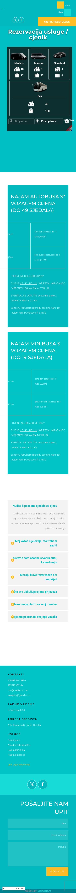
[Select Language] (13, 888)
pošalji (57, 871)
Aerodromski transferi (18, 744)
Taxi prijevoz (13, 740)
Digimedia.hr (44, 891)
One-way (67, 120)
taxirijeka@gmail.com (17, 695)
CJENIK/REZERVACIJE (57, 21)
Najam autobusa (15, 754)
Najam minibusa (15, 749)
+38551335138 (14, 685)
